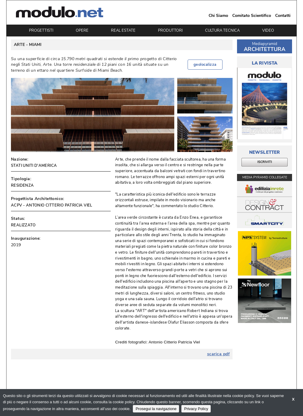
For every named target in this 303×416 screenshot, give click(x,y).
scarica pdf (218, 354)
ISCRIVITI (264, 162)
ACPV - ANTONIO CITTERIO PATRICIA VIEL (51, 205)
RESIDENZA (22, 185)
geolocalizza (205, 64)
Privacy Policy (196, 409)
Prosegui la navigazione (156, 409)
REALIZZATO (23, 225)
